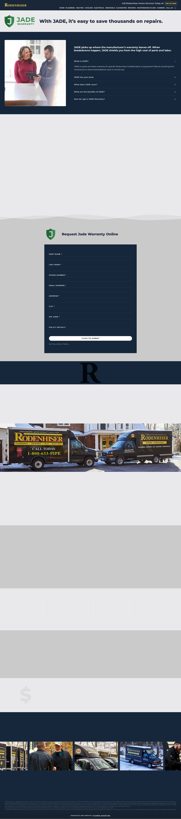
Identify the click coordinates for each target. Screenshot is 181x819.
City (52, 306)
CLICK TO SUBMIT (90, 338)
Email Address (57, 285)
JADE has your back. (84, 77)
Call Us (169, 8)
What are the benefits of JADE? (89, 92)
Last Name (55, 265)
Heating (80, 8)
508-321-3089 (171, 3)
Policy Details (57, 327)
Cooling (89, 8)
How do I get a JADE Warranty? (89, 99)
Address (54, 296)
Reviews (132, 8)
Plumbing (70, 8)
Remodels (110, 8)
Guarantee (121, 8)
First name (55, 254)
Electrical (99, 8)
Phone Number (57, 275)
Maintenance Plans (146, 8)
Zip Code (54, 317)
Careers (161, 8)
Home (62, 8)
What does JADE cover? (85, 84)
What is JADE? (81, 61)
